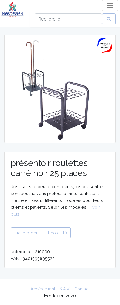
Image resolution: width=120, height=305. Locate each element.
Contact (82, 288)
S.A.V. (64, 288)
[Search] (68, 18)
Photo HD (57, 232)
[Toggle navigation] (110, 5)
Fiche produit (28, 232)
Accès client (42, 288)
